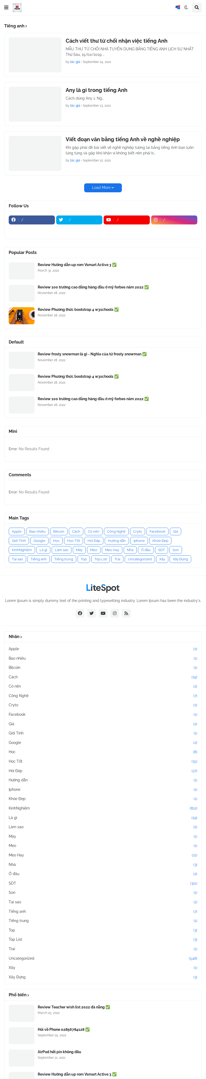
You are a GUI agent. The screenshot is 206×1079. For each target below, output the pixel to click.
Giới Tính (19, 541)
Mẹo (93, 550)
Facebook (157, 531)
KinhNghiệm (22, 550)
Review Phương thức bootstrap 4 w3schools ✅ (78, 309)
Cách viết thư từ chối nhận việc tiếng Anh (116, 41)
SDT (161, 550)
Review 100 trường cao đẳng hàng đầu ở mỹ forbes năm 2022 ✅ (93, 287)
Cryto (137, 531)
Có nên (93, 531)
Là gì (43, 550)
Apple (17, 531)
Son (176, 550)
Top (84, 559)
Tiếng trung (63, 559)
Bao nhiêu (37, 531)
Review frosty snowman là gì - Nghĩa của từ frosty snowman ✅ (92, 354)
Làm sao (61, 550)
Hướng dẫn (117, 541)
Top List (100, 559)
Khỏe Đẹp (160, 541)
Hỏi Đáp (94, 541)
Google (39, 541)
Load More (101, 187)
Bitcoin (58, 531)
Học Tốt (73, 541)
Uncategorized (140, 559)
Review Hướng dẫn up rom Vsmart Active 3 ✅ (77, 265)
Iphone (139, 541)
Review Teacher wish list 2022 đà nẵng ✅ (74, 1007)
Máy (79, 550)
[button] (6, 7)
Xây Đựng (180, 559)
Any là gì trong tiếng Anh (96, 90)
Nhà (130, 550)
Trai (117, 559)
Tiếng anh (39, 559)
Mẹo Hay (112, 550)
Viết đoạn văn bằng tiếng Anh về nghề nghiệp (123, 139)
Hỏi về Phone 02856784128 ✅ (64, 1029)
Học (56, 541)
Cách (76, 531)
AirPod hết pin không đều (59, 1052)
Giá (175, 531)
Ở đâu (146, 550)
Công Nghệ (116, 531)
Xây (162, 559)
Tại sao (17, 559)
